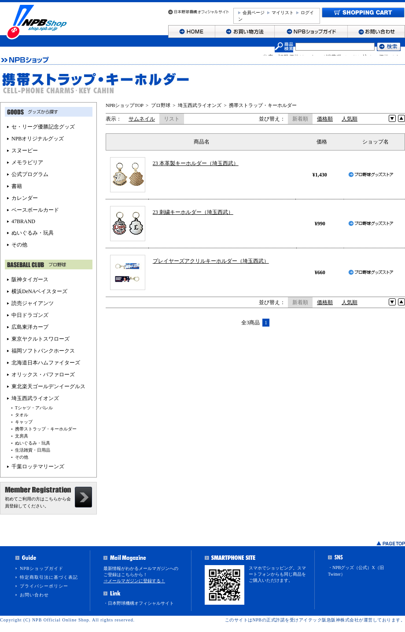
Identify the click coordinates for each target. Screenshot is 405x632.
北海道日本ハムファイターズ (45, 363)
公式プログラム (29, 174)
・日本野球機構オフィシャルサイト (138, 603)
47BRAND (23, 221)
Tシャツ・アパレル (34, 407)
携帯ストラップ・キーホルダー (263, 105)
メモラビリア (27, 162)
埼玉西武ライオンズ (199, 105)
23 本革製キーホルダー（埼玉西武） (196, 163)
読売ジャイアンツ (32, 303)
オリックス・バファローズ (43, 374)
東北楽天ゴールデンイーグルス (48, 386)
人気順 (349, 119)
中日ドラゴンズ (29, 315)
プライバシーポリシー (44, 586)
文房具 (21, 436)
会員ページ (254, 12)
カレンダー (24, 198)
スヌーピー (24, 150)
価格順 (325, 119)
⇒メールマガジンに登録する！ (134, 580)
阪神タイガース (29, 279)
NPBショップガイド (41, 568)
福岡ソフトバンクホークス (43, 351)
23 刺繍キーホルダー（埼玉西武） (193, 212)
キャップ (24, 421)
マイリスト (283, 12)
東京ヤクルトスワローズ (40, 339)
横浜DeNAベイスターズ (39, 291)
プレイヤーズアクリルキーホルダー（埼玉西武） (211, 261)
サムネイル (142, 119)
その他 (19, 245)
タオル (21, 414)
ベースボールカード (35, 210)
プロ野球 (160, 105)
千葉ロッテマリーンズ (37, 466)
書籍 (16, 186)
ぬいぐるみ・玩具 (32, 233)
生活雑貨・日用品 (32, 450)
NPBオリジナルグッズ (37, 139)
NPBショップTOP (125, 105)
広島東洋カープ (29, 327)
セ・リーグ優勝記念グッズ (43, 127)
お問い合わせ (34, 594)
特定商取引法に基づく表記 (49, 577)
